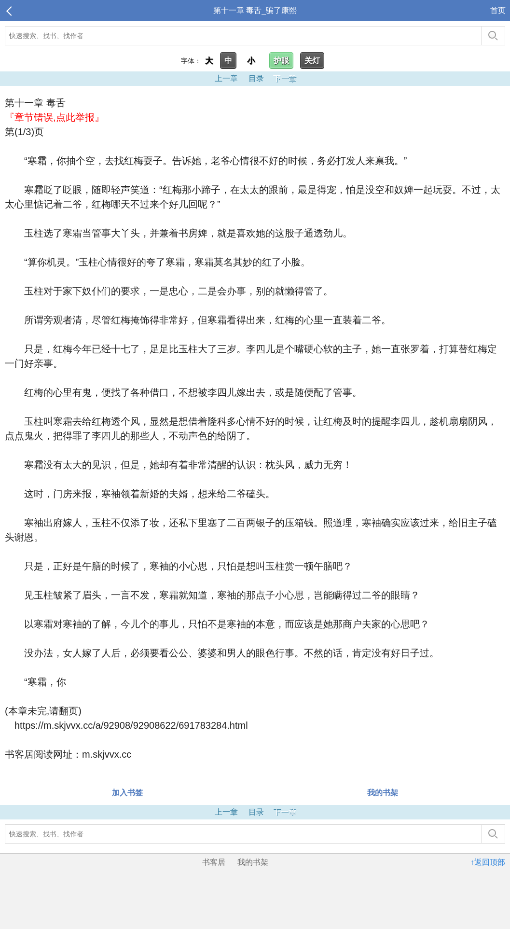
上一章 (226, 78)
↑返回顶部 (487, 862)
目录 (256, 78)
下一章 (284, 78)
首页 (498, 10)
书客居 (213, 862)
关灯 (312, 60)
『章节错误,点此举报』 (54, 117)
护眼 (281, 60)
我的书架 (382, 793)
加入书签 (127, 793)
